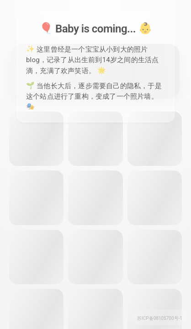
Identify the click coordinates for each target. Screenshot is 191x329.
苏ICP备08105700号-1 (159, 318)
